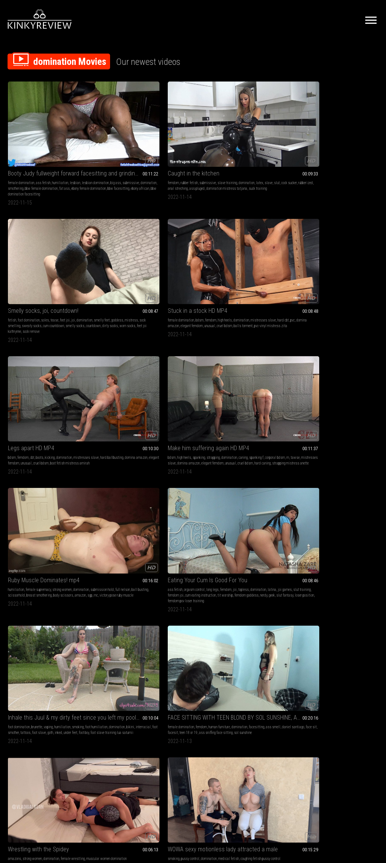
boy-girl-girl (326, 569)
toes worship (194, 462)
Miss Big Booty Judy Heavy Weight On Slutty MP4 (268, 537)
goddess (205, 141)
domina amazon (246, 147)
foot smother (259, 254)
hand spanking (28, 552)
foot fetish (120, 547)
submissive (16, 147)
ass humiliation (263, 563)
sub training (348, 665)
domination (34, 147)
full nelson (133, 248)
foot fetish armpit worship (266, 468)
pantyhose (120, 558)
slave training (270, 558)
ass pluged (139, 147)
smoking (241, 248)
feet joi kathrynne (198, 158)
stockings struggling (133, 569)
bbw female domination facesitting (259, 575)
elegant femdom (270, 147)
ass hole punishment (22, 563)
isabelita (62, 468)
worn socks (177, 158)
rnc (119, 259)
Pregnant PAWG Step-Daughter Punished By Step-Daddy (344, 537)
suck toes (198, 456)
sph (290, 456)
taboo (344, 547)
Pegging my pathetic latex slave (344, 340)
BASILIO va (96, 649)
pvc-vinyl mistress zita (281, 153)
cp (55, 547)
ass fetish (43, 136)
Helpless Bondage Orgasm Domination (117, 537)
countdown (203, 153)
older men (317, 547)
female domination (21, 136)
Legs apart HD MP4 (334, 126)
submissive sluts (57, 665)
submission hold (112, 248)
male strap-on (335, 355)
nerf (207, 462)
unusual (288, 147)
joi (161, 141)
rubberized (101, 147)
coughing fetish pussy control (113, 355)
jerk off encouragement (338, 563)
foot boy (271, 259)
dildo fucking (267, 462)
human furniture (362, 242)
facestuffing (340, 670)
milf (266, 350)
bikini (293, 248)
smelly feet (190, 141)
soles (197, 136)
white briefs (46, 563)
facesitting (335, 248)
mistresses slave (264, 141)
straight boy (28, 558)
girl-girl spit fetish (182, 665)
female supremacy (114, 242)
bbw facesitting (36, 158)
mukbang (324, 670)
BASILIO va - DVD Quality (37, 537)
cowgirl (288, 462)
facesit (342, 254)
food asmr (359, 676)
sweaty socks (205, 147)
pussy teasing (93, 569)
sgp (113, 259)
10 (260, 732)
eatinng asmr (320, 687)
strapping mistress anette (36, 265)
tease (206, 136)
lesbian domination (33, 141)
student (13, 558)
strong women (137, 242)
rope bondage (112, 552)
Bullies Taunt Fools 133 (187, 441)
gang (214, 665)
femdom (89, 136)
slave (126, 141)
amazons (14, 350)
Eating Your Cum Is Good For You (193, 233)
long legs (204, 242)
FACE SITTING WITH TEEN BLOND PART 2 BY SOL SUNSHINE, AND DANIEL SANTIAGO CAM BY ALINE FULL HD (193, 340)
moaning (103, 563)
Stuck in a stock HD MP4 (264, 126)
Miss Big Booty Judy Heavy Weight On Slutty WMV (193, 537)
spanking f (43, 248)
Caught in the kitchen (109, 126)
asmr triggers (330, 682)
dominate (111, 569)
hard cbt (284, 141)
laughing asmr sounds (357, 682)
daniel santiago (246, 361)
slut (134, 141)
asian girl (118, 563)
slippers (64, 552)
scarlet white (43, 462)
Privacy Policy (220, 778)
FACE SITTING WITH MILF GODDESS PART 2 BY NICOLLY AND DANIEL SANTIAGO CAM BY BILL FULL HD (268, 340)
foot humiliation (259, 248)
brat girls (334, 552)
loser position (181, 265)
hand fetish (185, 659)
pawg (373, 558)
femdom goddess (184, 259)
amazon (103, 259)
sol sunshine (348, 259)
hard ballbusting (348, 141)
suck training (135, 153)
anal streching (120, 147)
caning (29, 248)
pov (324, 552)
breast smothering (126, 254)
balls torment (253, 153)
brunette (263, 242)
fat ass (41, 153)
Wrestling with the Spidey (38, 340)
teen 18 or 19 (358, 254)
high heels (292, 136)
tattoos (275, 254)
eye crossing (135, 563)
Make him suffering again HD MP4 (41, 233)
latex (117, 141)
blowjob (316, 563)
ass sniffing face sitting (38, 468)
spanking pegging (327, 372)
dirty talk (332, 547)
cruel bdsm (367, 147)
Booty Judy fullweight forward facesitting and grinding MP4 (41, 126)
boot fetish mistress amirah (330, 153)
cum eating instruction (204, 254)
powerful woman (170, 456)
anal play (361, 361)
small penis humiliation (269, 456)
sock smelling (184, 147)
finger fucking (93, 547)
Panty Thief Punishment (264, 441)
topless (170, 248)
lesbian (13, 141)
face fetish (365, 665)
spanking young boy (34, 569)
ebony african (58, 158)
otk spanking (48, 552)
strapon (367, 355)
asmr (314, 659)
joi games (211, 248)
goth (237, 259)
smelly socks (185, 153)
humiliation (60, 136)
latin (187, 456)
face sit (330, 254)
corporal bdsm (62, 248)
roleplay (35, 676)
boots (342, 136)
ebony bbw (206, 563)
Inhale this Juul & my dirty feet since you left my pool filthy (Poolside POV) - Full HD (268, 233)
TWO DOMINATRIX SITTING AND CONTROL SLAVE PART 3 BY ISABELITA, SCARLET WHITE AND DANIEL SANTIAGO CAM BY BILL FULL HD (41, 441)
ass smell (352, 248)
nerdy (201, 259)
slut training (359, 558)
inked (246, 259)
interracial (242, 254)
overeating (356, 670)
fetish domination (358, 451)
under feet (258, 259)
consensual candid (337, 676)
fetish (163, 136)
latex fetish (319, 361)
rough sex (361, 563)
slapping (135, 558)
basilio (54, 569)
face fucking (54, 659)
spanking (39, 242)
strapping (53, 242)
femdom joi (180, 254)
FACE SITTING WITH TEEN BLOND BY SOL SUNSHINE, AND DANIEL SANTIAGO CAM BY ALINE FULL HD (344, 233)
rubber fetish (105, 136)
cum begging (47, 682)
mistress (166, 147)
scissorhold (103, 254)
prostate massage (341, 361)
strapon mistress (323, 367)
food (314, 670)
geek (210, 259)
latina (198, 248)
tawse (16, 254)
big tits (263, 451)
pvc (294, 141)
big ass (54, 141)
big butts (355, 547)
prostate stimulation (351, 367)
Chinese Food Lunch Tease (344, 649)
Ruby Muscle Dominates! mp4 (117, 233)
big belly (342, 569)
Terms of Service (169, 778)
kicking (352, 136)
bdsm (267, 136)
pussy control (106, 350)
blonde (239, 451)
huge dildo (353, 355)
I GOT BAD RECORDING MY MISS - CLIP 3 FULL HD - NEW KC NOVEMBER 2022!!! (344, 441)
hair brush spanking (21, 547)
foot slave (289, 254)
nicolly (287, 361)
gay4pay (43, 558)
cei (279, 462)
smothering (51, 147)
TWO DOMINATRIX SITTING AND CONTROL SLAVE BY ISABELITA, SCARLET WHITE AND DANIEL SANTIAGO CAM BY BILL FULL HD (117, 441)
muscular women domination (43, 355)
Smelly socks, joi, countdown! (193, 126)
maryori (212, 456)
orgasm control (186, 242)
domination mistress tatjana (104, 153)
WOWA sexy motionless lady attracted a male (117, 340)
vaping (275, 242)
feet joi (216, 136)
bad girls (203, 665)
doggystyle (361, 552)
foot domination (180, 136)
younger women (338, 558)
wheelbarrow (59, 558)
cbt (335, 136)
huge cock (63, 676)
